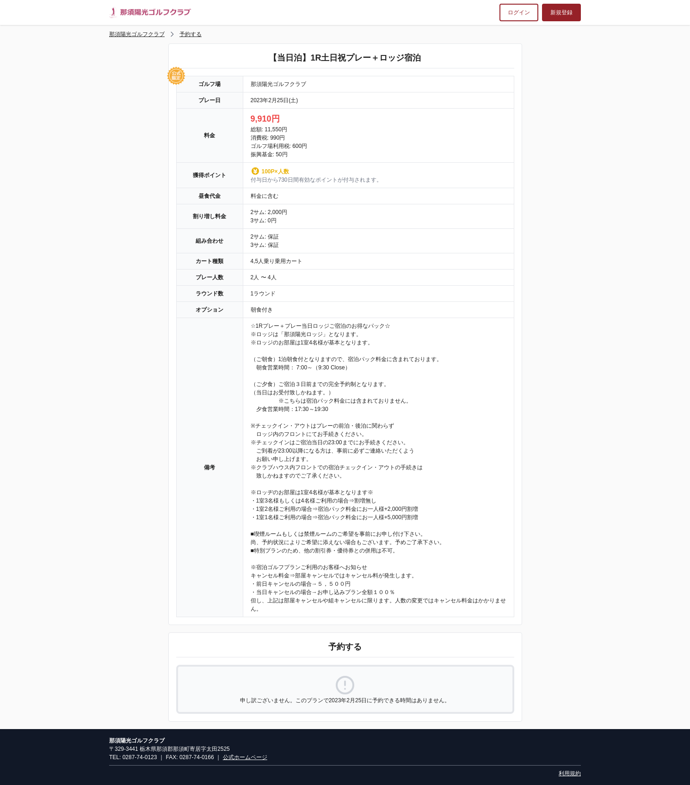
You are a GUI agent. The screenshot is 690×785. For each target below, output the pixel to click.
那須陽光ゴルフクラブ (137, 34)
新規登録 (561, 12)
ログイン (519, 12)
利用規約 (570, 773)
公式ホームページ (245, 757)
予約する (190, 34)
